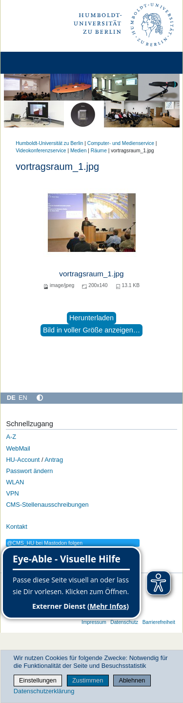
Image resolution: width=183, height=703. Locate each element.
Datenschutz (124, 622)
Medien (78, 150)
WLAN (15, 482)
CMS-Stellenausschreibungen (47, 504)
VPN (12, 493)
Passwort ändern (29, 471)
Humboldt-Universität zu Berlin (49, 143)
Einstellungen (38, 680)
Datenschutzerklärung (44, 691)
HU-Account (23, 459)
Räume (99, 150)
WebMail (18, 448)
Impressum (93, 622)
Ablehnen (132, 680)
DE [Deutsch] (11, 397)
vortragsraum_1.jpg (91, 273)
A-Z (11, 436)
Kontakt (16, 526)
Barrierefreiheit (158, 622)
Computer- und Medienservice (120, 143)
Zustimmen (87, 680)
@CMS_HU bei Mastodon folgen (44, 543)
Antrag (53, 459)
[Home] (35, 63)
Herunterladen (91, 318)
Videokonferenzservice (41, 150)
